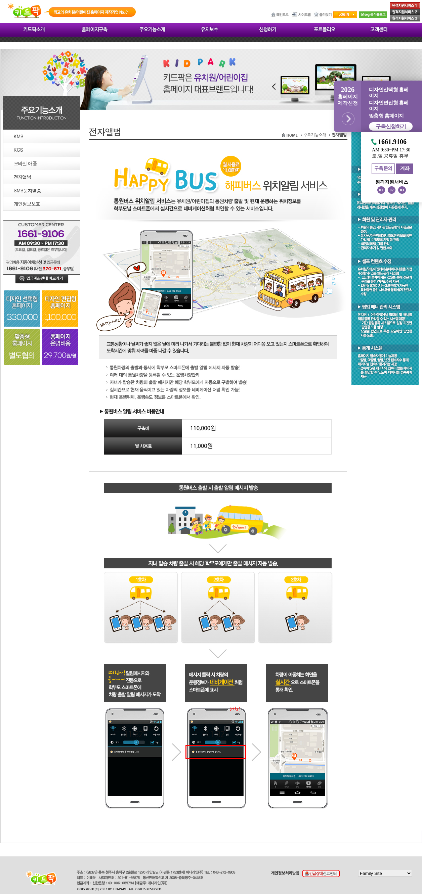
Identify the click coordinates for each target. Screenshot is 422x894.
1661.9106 (392, 142)
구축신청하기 (391, 126)
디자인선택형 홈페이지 (388, 92)
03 (402, 190)
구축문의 (383, 168)
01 (381, 190)
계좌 (404, 168)
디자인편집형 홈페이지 (388, 105)
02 (392, 190)
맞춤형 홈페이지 (386, 116)
